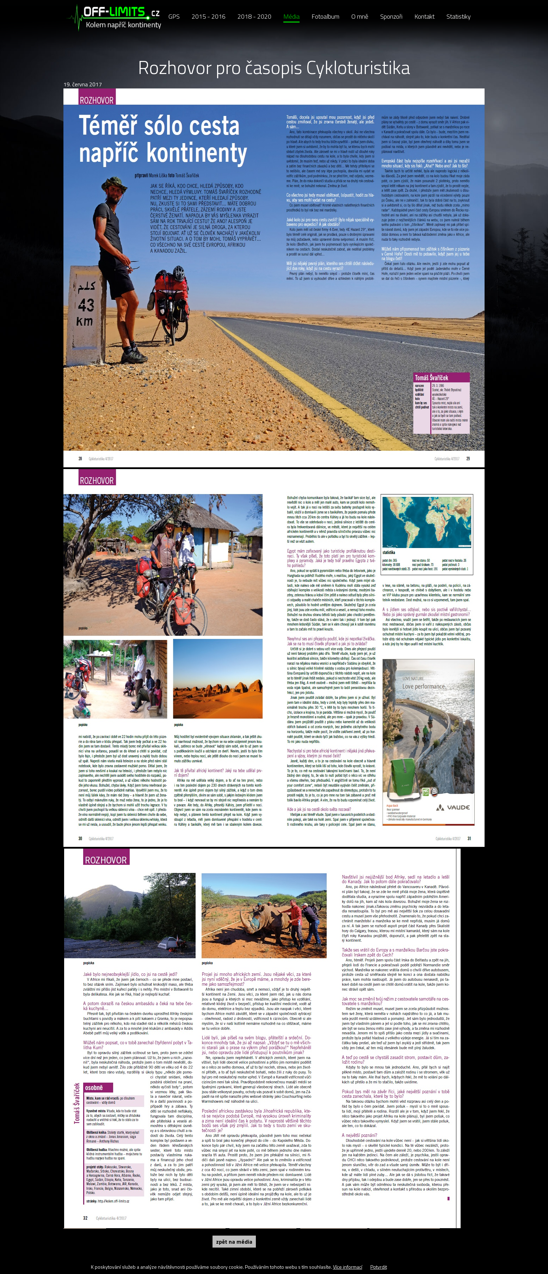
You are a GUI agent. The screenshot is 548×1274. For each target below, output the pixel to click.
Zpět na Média (234, 1241)
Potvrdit (378, 1266)
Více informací (347, 1266)
